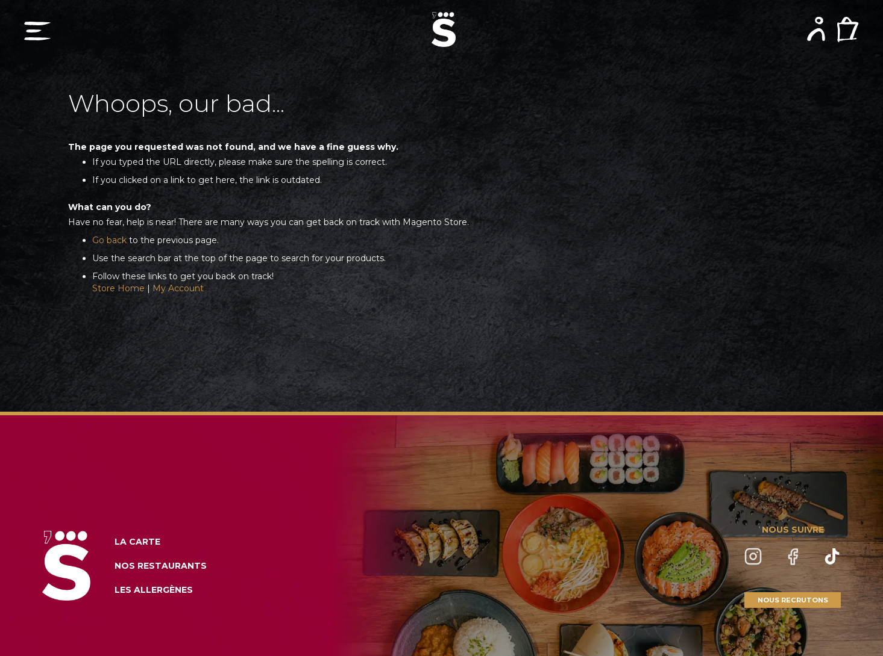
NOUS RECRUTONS (793, 600)
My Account (178, 288)
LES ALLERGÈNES (154, 589)
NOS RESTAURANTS (161, 565)
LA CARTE (137, 541)
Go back (109, 240)
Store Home (118, 288)
